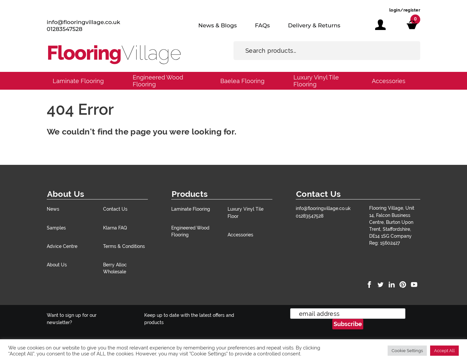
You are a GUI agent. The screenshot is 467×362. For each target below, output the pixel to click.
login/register (404, 10)
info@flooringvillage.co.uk (83, 22)
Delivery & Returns (314, 25)
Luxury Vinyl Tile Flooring (316, 81)
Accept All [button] (444, 350)
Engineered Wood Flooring (158, 81)
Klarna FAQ (115, 227)
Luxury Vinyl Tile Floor (245, 212)
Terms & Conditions (124, 246)
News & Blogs (217, 25)
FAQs (262, 25)
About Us (57, 264)
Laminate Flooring (78, 80)
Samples (56, 227)
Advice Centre (62, 246)
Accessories (388, 80)
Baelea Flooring (242, 80)
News (53, 209)
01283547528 (64, 29)
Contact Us (115, 209)
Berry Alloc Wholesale (115, 268)
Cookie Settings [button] (407, 350)
